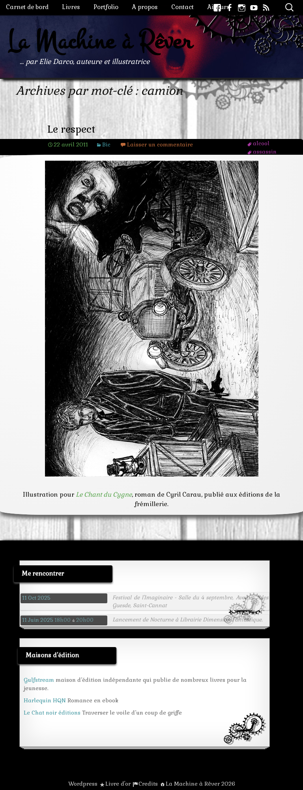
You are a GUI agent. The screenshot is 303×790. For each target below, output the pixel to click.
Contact (182, 7)
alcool (261, 143)
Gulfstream (39, 679)
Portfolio (106, 7)
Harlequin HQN (45, 700)
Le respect (71, 129)
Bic (106, 144)
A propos (145, 7)
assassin (265, 151)
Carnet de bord (27, 7)
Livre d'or (118, 783)
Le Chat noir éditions (52, 712)
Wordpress (82, 783)
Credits (148, 783)
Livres (71, 7)
